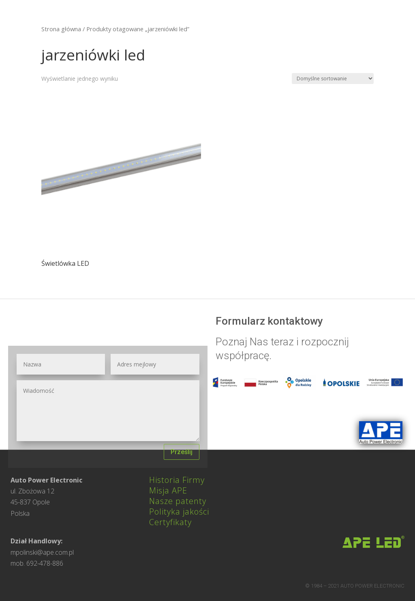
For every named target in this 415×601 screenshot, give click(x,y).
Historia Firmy (177, 479)
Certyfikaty (170, 522)
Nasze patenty (177, 500)
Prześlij (182, 452)
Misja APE (168, 490)
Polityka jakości (179, 511)
